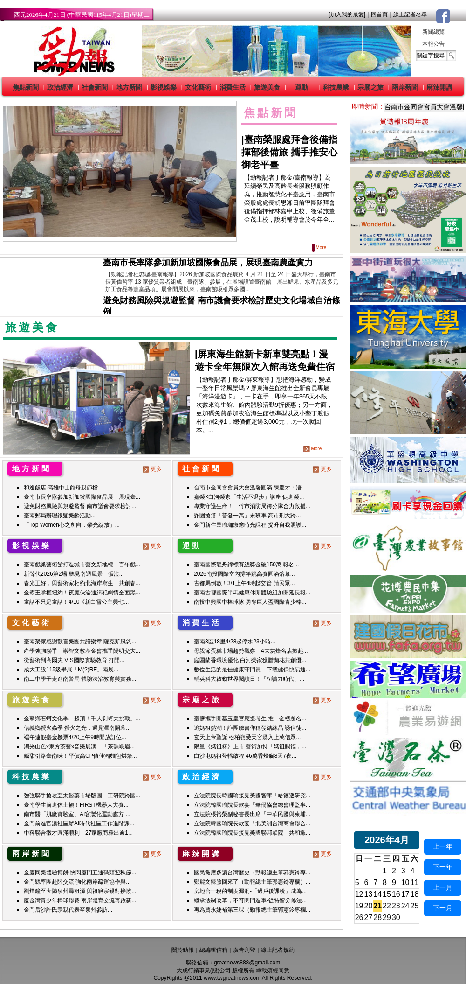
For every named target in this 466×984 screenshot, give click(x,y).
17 (405, 894)
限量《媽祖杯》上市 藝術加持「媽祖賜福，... (250, 746)
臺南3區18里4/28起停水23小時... (234, 641)
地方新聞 (129, 87)
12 (359, 894)
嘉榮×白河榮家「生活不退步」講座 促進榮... (249, 497)
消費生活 (232, 87)
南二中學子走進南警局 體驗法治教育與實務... (80, 679)
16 (396, 894)
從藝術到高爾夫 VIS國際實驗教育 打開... (74, 660)
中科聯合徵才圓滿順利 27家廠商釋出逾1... (78, 833)
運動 (301, 87)
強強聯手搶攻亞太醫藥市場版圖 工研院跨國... (82, 795)
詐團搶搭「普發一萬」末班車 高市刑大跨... (247, 515)
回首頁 (379, 14)
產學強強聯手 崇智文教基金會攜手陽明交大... (82, 651)
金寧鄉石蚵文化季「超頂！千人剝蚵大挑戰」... (82, 718)
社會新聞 (95, 87)
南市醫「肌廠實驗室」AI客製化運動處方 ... (77, 814)
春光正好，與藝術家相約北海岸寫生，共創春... (82, 583)
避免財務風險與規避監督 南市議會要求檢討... (80, 506)
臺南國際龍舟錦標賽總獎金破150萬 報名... (246, 564)
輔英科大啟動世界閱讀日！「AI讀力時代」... (249, 679)
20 (368, 906)
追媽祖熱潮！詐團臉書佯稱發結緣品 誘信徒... (250, 728)
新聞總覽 (433, 31)
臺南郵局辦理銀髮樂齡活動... (60, 515)
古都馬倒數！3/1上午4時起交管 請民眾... (244, 583)
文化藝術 (198, 87)
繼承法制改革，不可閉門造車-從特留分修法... (250, 900)
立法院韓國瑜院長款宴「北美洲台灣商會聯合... (252, 823)
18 (415, 894)
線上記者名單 (410, 14)
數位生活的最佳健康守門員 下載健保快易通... (252, 669)
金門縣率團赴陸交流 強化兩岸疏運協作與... (77, 882)
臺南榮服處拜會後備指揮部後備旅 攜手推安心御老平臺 (289, 152)
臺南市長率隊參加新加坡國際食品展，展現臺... (82, 497)
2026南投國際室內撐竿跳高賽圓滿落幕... (244, 574)
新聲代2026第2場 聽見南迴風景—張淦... (74, 574)
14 (377, 894)
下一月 (442, 908)
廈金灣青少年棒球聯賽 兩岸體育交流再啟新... (80, 900)
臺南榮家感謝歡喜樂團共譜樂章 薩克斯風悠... (80, 641)
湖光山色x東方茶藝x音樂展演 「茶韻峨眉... (79, 746)
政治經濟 (60, 87)
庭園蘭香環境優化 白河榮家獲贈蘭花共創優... (250, 660)
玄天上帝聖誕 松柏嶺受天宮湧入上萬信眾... (247, 737)
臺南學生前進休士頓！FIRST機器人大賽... (76, 805)
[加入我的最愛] (347, 14)
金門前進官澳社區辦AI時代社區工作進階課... (79, 823)
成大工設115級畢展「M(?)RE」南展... (71, 669)
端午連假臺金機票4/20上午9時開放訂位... (75, 737)
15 (387, 894)
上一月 (442, 887)
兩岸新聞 (405, 87)
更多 (153, 469)
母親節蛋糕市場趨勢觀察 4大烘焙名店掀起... (251, 651)
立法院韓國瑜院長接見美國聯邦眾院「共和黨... (252, 833)
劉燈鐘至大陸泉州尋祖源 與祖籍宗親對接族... (80, 891)
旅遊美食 (267, 87)
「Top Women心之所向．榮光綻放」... (72, 525)
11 (415, 882)
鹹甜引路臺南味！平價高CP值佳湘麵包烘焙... (80, 756)
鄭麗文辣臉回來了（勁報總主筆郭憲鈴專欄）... (252, 882)
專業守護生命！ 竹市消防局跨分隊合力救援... (252, 506)
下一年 (442, 867)
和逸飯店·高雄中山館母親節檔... (63, 487)
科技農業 (336, 87)
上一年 (442, 846)
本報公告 (433, 44)
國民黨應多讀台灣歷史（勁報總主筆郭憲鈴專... (252, 872)
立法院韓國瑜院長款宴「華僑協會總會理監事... (252, 805)
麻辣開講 (439, 87)
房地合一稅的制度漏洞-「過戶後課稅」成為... (250, 891)
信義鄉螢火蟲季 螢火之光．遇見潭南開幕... (77, 728)
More (320, 247)
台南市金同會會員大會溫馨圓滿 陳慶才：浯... (250, 487)
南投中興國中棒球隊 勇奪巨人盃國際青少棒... (250, 602)
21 (377, 906)
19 (359, 906)
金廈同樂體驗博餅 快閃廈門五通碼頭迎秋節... (80, 872)
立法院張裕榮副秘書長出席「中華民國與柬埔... (252, 814)
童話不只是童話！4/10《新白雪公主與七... (76, 602)
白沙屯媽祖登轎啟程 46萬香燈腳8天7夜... (245, 756)
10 (405, 882)
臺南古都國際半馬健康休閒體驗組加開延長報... (252, 592)
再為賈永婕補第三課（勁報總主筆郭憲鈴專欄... (252, 910)
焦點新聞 (26, 87)
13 (368, 894)
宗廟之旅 (370, 87)
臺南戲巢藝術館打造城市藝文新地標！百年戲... (82, 564)
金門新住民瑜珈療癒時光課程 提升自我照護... (250, 525)
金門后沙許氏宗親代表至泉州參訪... (68, 910)
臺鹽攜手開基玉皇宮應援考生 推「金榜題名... (250, 718)
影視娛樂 (164, 87)
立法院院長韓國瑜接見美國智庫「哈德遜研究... (252, 795)
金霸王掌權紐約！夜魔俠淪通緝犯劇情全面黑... (82, 592)
